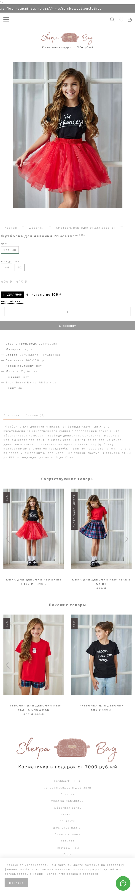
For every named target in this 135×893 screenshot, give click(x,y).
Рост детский (10, 261)
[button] (9, 540)
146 (6, 267)
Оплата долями (67, 834)
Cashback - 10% (67, 780)
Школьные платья (67, 827)
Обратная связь (67, 807)
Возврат (67, 794)
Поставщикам (67, 847)
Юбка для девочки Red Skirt (34, 579)
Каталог (68, 814)
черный (9, 249)
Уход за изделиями (67, 800)
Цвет (4, 243)
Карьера (67, 840)
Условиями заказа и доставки (72, 873)
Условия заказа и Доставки (67, 787)
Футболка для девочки (101, 705)
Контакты (67, 820)
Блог (67, 854)
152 (19, 267)
